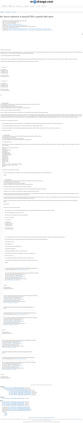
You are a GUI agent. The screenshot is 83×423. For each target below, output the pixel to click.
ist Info (44, 6)
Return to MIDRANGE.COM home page (47, 417)
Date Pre (5, 6)
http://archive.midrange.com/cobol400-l (14, 24)
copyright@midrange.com (47, 420)
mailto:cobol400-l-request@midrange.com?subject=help (17, 25)
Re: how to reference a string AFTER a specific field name (13, 387)
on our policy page (76, 419)
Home (2, 12)
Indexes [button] (32, 6)
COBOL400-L (8, 12)
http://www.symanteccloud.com (22, 269)
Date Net (11, 6)
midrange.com (18, 419)
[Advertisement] (41, 39)
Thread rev (18, 6)
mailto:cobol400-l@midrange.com (13, 27)
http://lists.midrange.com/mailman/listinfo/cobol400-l (17, 28)
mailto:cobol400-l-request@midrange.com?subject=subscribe (39, 28)
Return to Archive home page (34, 417)
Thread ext (26, 6)
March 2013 (14, 12)
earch (38, 6)
